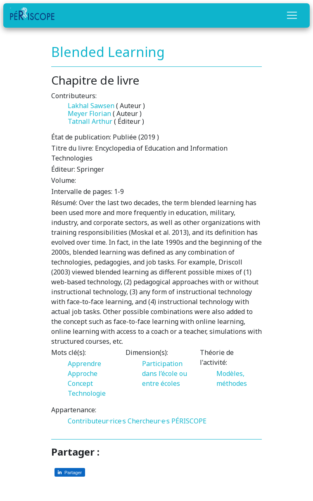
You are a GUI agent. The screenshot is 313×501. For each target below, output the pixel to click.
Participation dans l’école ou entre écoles (164, 373)
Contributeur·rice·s (97, 420)
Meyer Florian (89, 113)
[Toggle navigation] (292, 15)
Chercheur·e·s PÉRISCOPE (167, 420)
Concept (80, 383)
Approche (82, 373)
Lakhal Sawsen (91, 105)
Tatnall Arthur (90, 121)
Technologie (87, 393)
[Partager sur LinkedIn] (70, 472)
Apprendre (84, 363)
